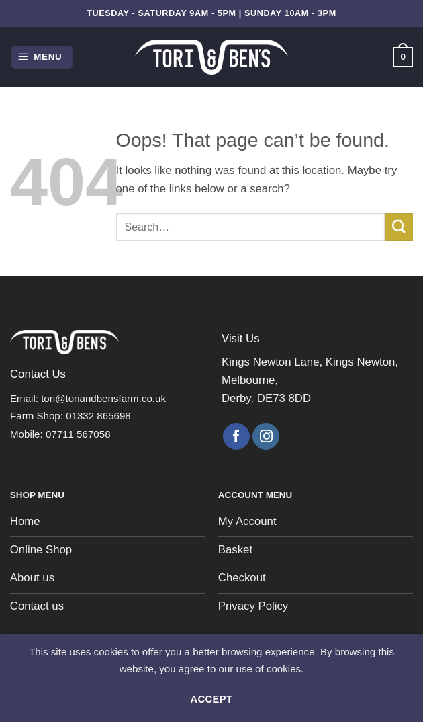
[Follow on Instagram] (265, 436)
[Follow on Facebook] (236, 436)
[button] (42, 57)
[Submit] (399, 227)
